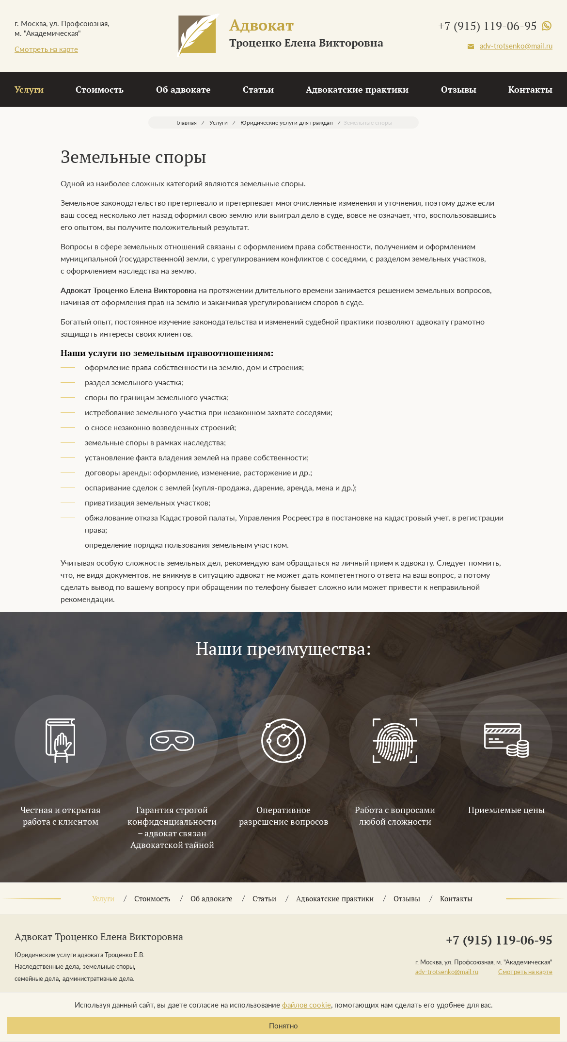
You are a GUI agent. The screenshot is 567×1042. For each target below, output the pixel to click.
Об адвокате (183, 89)
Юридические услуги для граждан (286, 122)
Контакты (530, 89)
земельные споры (108, 966)
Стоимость (100, 89)
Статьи (258, 89)
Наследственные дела (47, 966)
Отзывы (458, 89)
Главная (186, 122)
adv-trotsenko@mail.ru (516, 45)
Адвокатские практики (357, 89)
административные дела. (98, 978)
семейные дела (37, 978)
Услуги (29, 89)
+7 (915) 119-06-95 (487, 25)
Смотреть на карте (46, 49)
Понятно (283, 1025)
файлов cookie (306, 1004)
